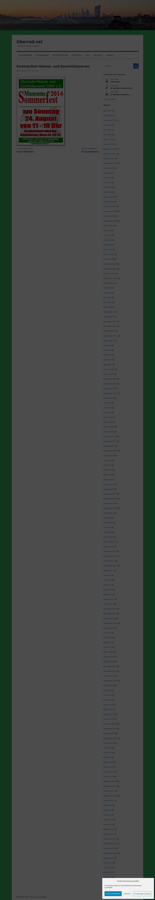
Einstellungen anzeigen (142, 894)
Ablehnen (127, 894)
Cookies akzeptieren (113, 894)
